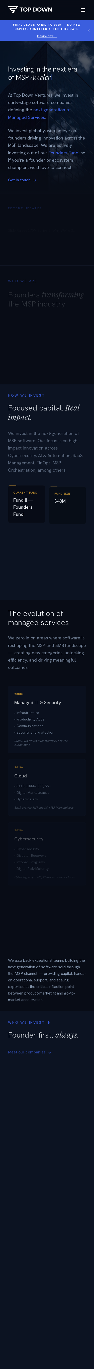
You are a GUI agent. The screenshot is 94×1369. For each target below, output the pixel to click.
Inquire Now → (47, 36)
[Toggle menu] (83, 10)
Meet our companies (30, 1054)
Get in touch (22, 180)
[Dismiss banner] (89, 30)
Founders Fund (63, 153)
